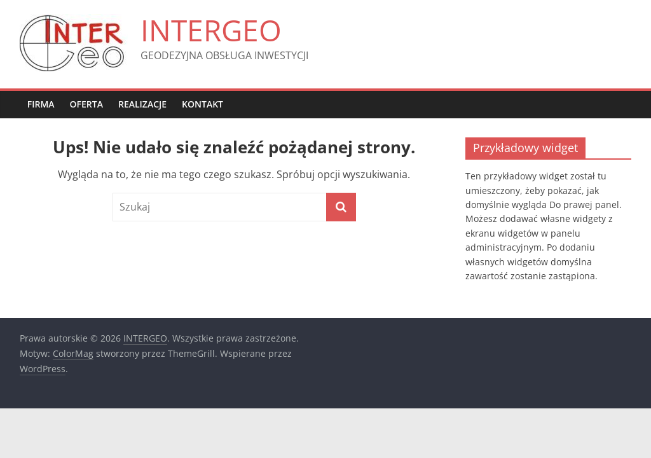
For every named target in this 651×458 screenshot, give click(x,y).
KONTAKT (202, 104)
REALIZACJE (142, 104)
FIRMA (41, 104)
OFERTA (86, 104)
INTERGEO (211, 30)
